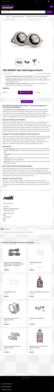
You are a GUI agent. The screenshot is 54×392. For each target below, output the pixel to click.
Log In (16, 232)
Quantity (5, 92)
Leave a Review (46, 73)
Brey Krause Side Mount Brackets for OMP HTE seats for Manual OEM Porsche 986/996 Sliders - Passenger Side (14, 264)
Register (22, 232)
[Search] (27, 12)
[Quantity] (12, 92)
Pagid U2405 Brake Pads (36, 262)
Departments (6, 387)
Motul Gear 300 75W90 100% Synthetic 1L (40, 291)
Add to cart (25, 92)
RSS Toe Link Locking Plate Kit (37, 318)
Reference (5, 203)
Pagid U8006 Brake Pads (10, 291)
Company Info (6, 390)
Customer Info (6, 384)
